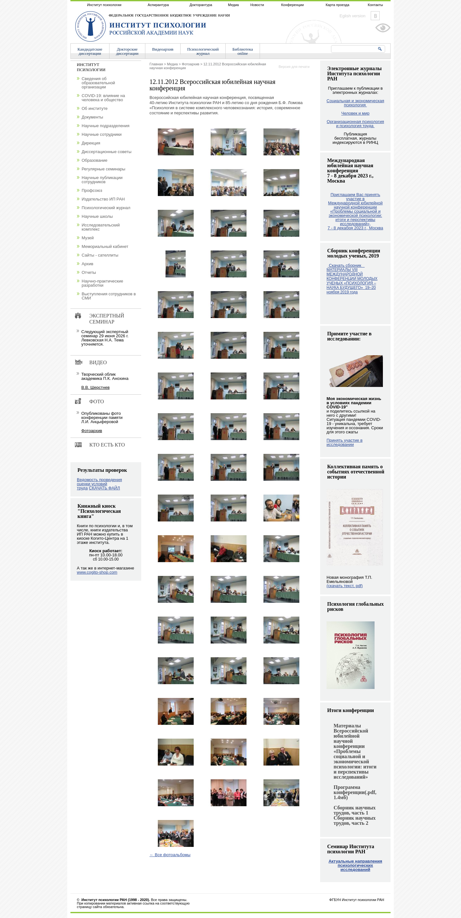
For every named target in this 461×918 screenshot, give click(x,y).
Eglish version (353, 15)
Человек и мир (355, 113)
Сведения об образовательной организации (98, 82)
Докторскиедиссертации (127, 51)
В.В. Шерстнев (95, 387)
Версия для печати (294, 67)
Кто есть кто (107, 444)
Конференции (292, 5)
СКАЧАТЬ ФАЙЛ (104, 488)
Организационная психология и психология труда (355, 123)
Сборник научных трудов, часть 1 (355, 810)
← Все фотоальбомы (170, 854)
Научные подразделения (105, 125)
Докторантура (201, 5)
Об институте (95, 108)
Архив (87, 263)
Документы (92, 117)
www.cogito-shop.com (97, 572)
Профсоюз (92, 190)
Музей (88, 237)
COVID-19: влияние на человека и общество (103, 97)
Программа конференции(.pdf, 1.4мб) (355, 792)
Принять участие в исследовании (344, 442)
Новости (257, 5)
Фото (96, 401)
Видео (98, 362)
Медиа (233, 5)
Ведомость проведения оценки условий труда (99, 483)
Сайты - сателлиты (100, 255)
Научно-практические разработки (102, 283)
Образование (95, 160)
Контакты (375, 5)
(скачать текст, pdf (345, 585)
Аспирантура (158, 5)
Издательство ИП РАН (103, 199)
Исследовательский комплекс (101, 227)
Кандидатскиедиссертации (89, 51)
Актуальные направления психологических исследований (355, 865)
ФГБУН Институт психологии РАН (356, 900)
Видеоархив (162, 49)
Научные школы (97, 216)
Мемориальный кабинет (105, 246)
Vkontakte (375, 15)
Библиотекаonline (242, 51)
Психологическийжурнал (203, 51)
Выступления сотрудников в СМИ (109, 295)
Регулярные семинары (103, 169)
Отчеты (89, 272)
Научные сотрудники (102, 134)
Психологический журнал (106, 207)
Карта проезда (337, 5)
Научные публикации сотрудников (102, 179)
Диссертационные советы (107, 151)
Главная (156, 64)
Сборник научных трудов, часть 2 (355, 820)
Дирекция (91, 143)
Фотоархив (190, 64)
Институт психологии (104, 5)
